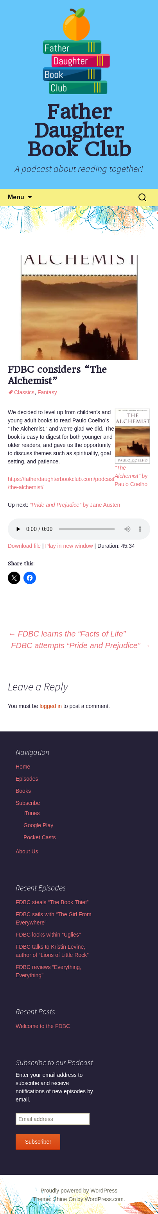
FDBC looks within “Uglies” (48, 935)
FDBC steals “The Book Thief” (52, 902)
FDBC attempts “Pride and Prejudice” (80, 645)
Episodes (27, 779)
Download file (24, 546)
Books (23, 791)
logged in (51, 706)
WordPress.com (104, 1199)
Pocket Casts (39, 837)
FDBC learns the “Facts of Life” (67, 633)
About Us (27, 851)
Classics (24, 392)
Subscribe (28, 803)
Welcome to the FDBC (43, 1026)
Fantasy (47, 392)
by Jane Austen (75, 505)
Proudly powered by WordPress (79, 1190)
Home (23, 766)
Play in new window (69, 546)
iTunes (31, 813)
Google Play (38, 825)
